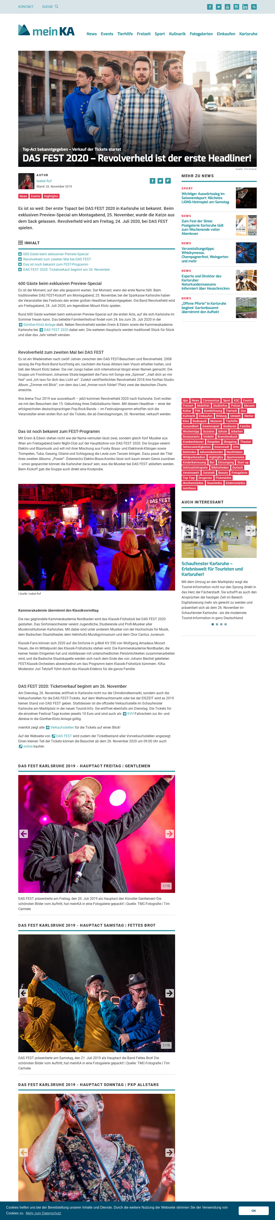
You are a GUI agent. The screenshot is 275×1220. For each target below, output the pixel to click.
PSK (197, 410)
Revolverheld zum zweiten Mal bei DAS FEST (57, 259)
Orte (236, 447)
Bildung (221, 416)
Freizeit (144, 34)
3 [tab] (221, 624)
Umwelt (235, 416)
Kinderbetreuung (194, 462)
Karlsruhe (248, 34)
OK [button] (253, 1210)
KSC (237, 400)
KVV (130, 714)
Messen (249, 405)
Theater (245, 441)
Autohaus (189, 488)
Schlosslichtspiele (195, 467)
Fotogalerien (201, 34)
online (28, 746)
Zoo (243, 410)
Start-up (243, 462)
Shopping (230, 441)
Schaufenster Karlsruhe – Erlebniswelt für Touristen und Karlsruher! (212, 569)
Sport (160, 34)
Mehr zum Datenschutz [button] (43, 1213)
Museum (216, 421)
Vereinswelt (191, 472)
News (92, 34)
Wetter (249, 416)
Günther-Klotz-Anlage (39, 325)
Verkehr (208, 436)
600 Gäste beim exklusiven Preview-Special (56, 254)
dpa (185, 400)
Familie (245, 426)
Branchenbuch (227, 436)
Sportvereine (235, 457)
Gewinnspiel (210, 426)
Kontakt (26, 7)
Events (107, 34)
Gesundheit (191, 426)
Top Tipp (189, 478)
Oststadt (209, 472)
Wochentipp (191, 431)
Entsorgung (226, 462)
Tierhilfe (125, 34)
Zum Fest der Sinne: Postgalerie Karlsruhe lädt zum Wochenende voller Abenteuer (202, 227)
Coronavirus (211, 400)
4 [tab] (226, 624)
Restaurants (191, 436)
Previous (23, 834)
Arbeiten (237, 431)
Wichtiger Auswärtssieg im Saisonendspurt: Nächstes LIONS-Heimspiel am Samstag (205, 198)
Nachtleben (235, 452)
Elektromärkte (235, 483)
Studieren (229, 426)
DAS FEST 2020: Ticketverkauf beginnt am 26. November (66, 270)
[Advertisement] (219, 361)
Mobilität (203, 405)
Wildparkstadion (194, 457)
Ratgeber (213, 441)
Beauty (223, 472)
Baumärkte (214, 483)
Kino (186, 421)
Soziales (208, 431)
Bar (212, 462)
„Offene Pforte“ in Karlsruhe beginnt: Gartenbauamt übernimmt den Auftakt (204, 307)
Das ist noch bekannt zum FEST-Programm (55, 264)
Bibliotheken (220, 467)
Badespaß (200, 421)
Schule (222, 431)
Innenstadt (221, 447)
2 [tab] (217, 624)
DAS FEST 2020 (56, 330)
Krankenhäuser (193, 441)
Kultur (187, 410)
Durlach (237, 467)
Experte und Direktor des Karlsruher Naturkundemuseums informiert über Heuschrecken (205, 282)
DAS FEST (64, 736)
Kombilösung (213, 410)
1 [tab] (213, 624)
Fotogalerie (240, 472)
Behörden (189, 452)
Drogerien (205, 478)
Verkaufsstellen (62, 727)
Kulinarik (177, 34)
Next (169, 834)
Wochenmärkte (193, 483)
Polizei (235, 405)
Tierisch (231, 410)
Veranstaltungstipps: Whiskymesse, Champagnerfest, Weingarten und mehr (205, 254)
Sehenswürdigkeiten (197, 447)
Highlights (51, 196)
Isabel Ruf (44, 181)
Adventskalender (211, 452)
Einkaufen (226, 34)
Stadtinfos (220, 405)
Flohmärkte (223, 478)
